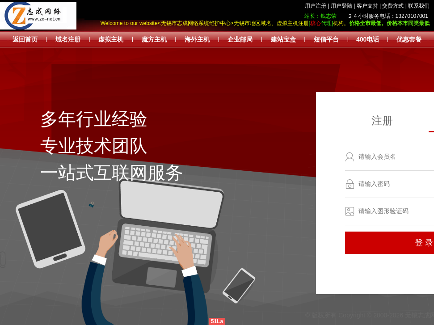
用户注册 (315, 6)
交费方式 (393, 6)
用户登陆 (341, 6)
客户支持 (367, 6)
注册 (382, 120)
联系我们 (419, 6)
